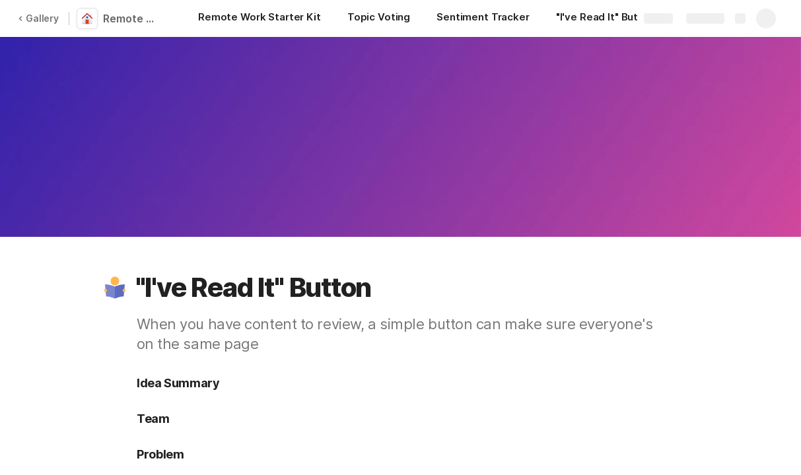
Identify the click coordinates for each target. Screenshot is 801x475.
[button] (115, 287)
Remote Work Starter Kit (133, 18)
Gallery (38, 18)
